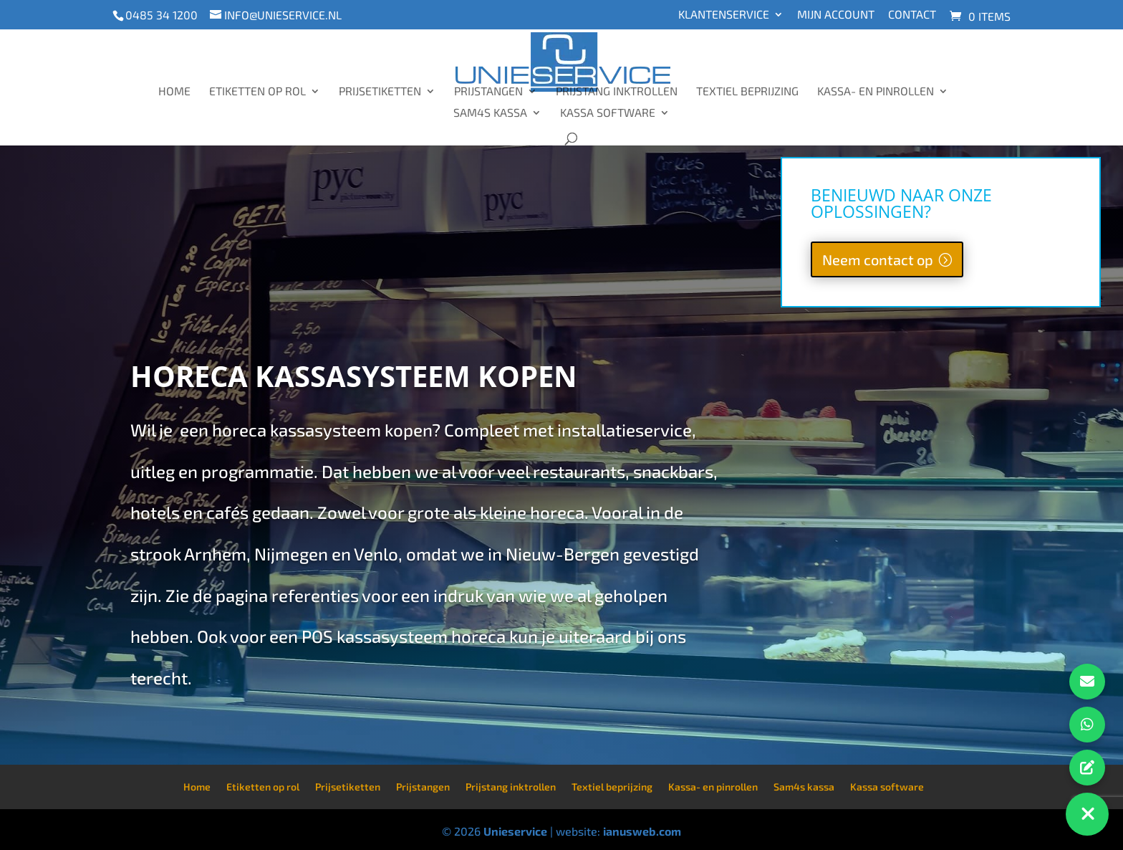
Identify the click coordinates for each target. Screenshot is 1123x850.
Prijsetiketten (380, 91)
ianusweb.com (642, 831)
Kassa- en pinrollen (875, 91)
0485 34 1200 (161, 15)
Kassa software (607, 113)
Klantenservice (723, 15)
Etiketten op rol (257, 91)
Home (174, 91)
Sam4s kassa (490, 113)
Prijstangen (488, 91)
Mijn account (835, 15)
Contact (912, 15)
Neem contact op (877, 259)
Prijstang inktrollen (617, 91)
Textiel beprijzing (747, 91)
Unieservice (515, 831)
